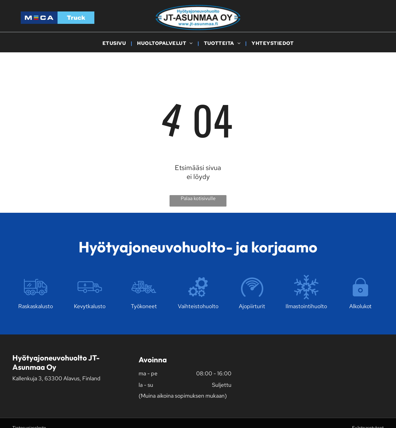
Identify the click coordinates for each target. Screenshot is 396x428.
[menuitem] (115, 43)
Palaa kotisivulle (198, 198)
